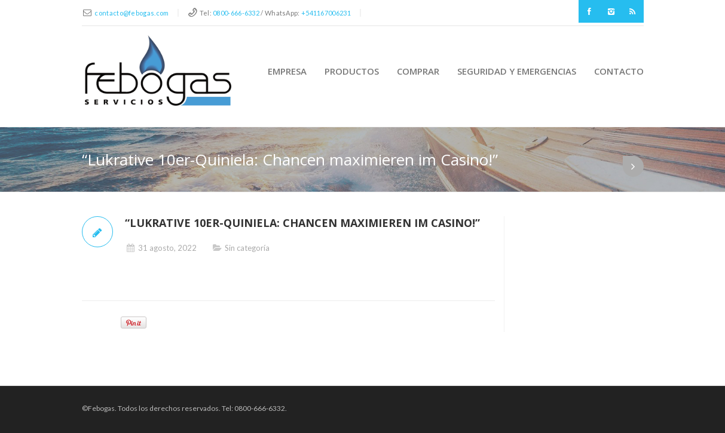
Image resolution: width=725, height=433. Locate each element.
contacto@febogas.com (131, 13)
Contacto (619, 71)
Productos (352, 71)
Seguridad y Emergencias (516, 71)
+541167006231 (326, 13)
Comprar (418, 71)
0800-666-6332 (236, 13)
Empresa (287, 71)
